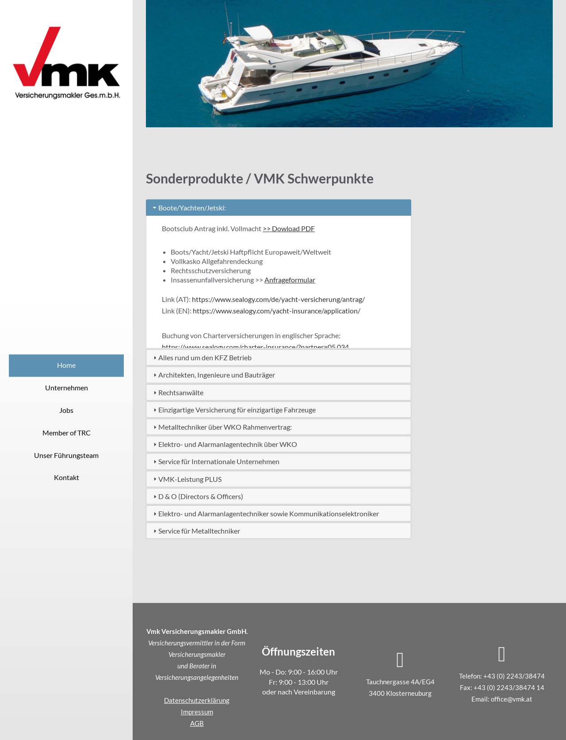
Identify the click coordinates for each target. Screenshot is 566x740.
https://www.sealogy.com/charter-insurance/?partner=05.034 (255, 347)
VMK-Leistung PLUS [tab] (186, 479)
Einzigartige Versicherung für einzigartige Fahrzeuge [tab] (233, 409)
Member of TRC (66, 432)
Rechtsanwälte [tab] (177, 392)
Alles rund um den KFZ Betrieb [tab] (201, 357)
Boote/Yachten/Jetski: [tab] (188, 207)
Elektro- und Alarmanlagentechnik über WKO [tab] (224, 444)
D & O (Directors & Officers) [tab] (197, 496)
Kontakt (66, 477)
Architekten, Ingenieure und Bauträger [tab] (213, 374)
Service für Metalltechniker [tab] (195, 530)
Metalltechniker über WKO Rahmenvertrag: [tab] (221, 427)
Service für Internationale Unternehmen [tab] (215, 461)
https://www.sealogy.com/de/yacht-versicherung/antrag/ (278, 299)
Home (66, 365)
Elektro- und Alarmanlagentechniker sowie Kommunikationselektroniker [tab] (265, 513)
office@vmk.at (511, 699)
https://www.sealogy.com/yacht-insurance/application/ (276, 310)
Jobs (66, 410)
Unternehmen (66, 387)
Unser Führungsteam (66, 455)
